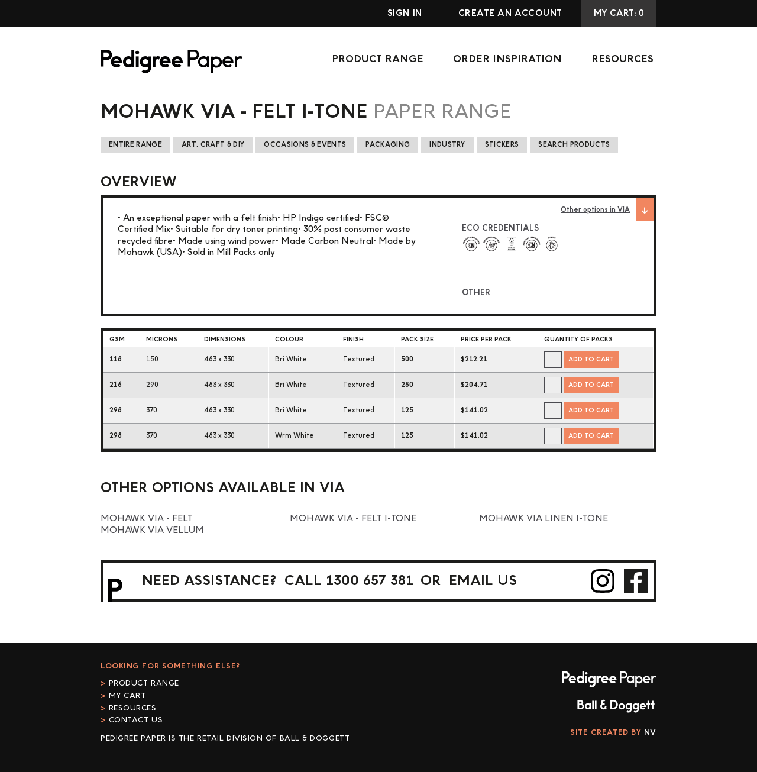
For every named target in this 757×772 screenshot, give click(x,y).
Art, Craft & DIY (213, 144)
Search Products (574, 144)
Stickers (502, 144)
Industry (447, 144)
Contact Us (136, 720)
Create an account (510, 13)
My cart (127, 696)
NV (650, 732)
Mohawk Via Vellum (152, 530)
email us (483, 581)
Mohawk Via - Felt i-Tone (353, 518)
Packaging (387, 144)
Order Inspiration (507, 58)
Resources (622, 58)
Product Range (377, 58)
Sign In (404, 13)
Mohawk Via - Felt (147, 518)
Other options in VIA (607, 209)
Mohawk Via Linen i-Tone (543, 518)
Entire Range (135, 144)
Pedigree (171, 61)
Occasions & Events (305, 144)
